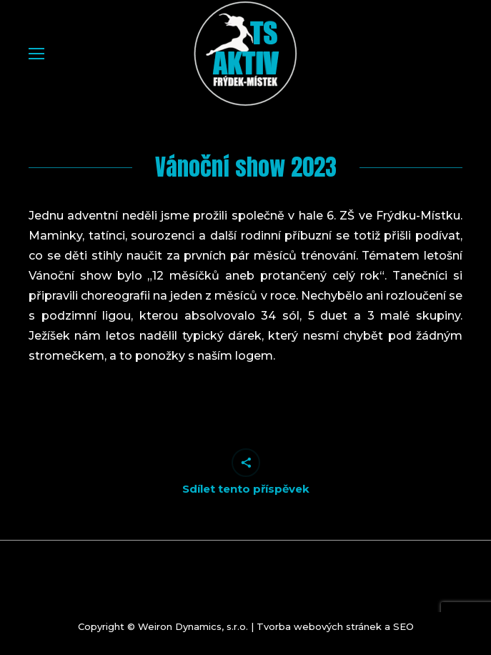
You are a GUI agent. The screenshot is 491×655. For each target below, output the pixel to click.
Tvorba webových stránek (319, 626)
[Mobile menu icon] (36, 53)
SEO (403, 626)
